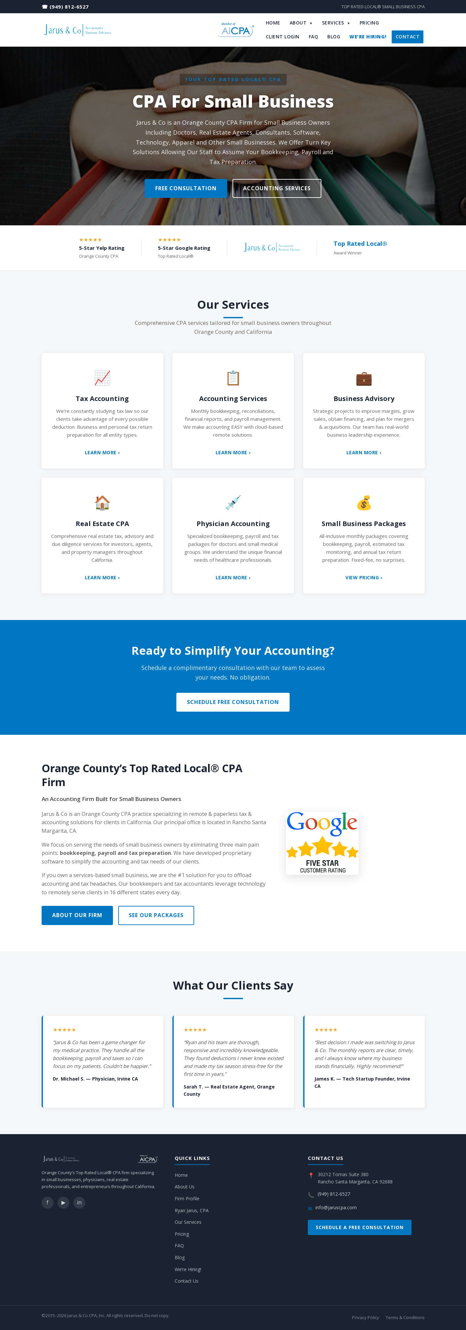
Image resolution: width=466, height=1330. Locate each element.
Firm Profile (187, 1198)
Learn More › (102, 452)
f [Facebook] (48, 1202)
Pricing (369, 23)
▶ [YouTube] (63, 1202)
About (301, 23)
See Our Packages (156, 915)
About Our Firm (77, 915)
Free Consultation (186, 188)
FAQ (313, 36)
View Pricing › (363, 577)
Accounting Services (277, 188)
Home (273, 23)
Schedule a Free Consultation (360, 1227)
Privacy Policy (365, 1317)
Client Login (283, 36)
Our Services (188, 1222)
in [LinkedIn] (79, 1202)
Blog (333, 36)
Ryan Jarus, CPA (192, 1210)
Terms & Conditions (405, 1317)
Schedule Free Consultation (233, 702)
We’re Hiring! (367, 36)
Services (336, 23)
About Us (185, 1186)
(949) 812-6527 (69, 6)
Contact (408, 36)
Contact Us (186, 1281)
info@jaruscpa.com (336, 1207)
